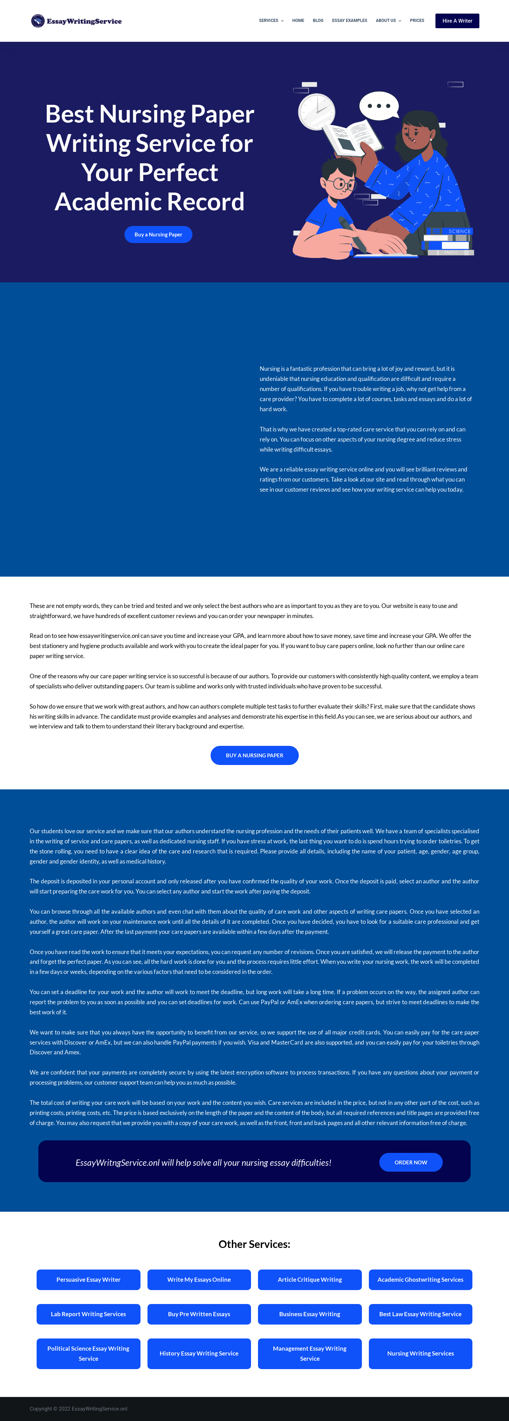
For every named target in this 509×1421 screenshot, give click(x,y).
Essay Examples (349, 20)
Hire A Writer (457, 21)
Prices (417, 20)
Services (272, 21)
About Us (389, 21)
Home (298, 20)
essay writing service (330, 469)
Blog (318, 20)
